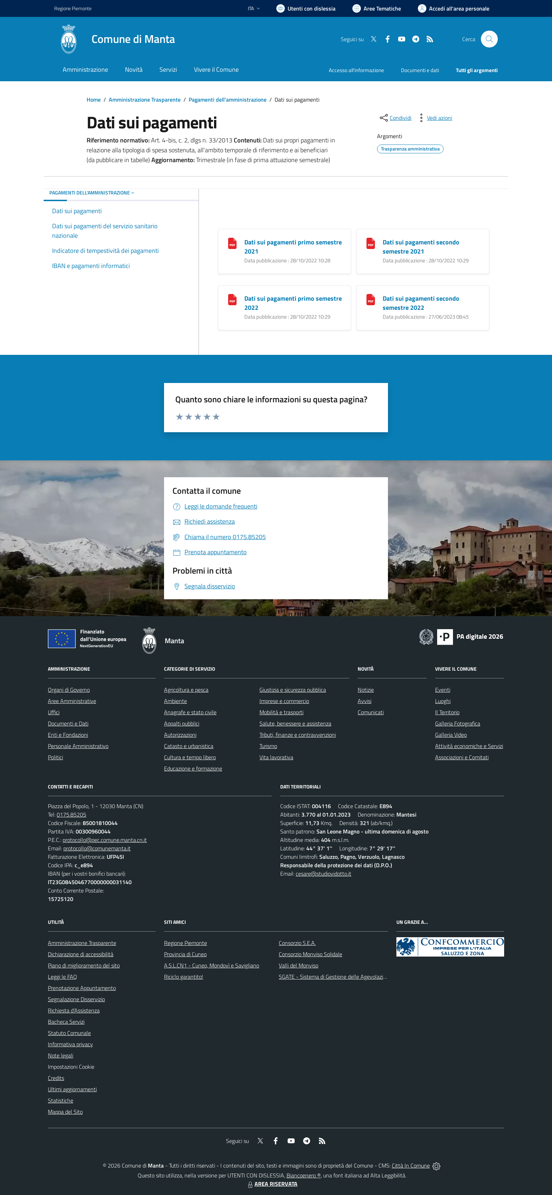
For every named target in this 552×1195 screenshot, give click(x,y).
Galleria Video (451, 734)
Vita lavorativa (276, 757)
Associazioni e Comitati (462, 757)
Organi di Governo (69, 689)
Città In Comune (411, 1165)
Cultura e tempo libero (190, 757)
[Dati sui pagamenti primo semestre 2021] (232, 242)
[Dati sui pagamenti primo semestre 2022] (232, 298)
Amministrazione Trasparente (145, 99)
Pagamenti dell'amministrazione (227, 99)
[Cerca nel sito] (489, 39)
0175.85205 (71, 814)
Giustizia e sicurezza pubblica (292, 689)
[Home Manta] (114, 39)
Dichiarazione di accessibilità (80, 954)
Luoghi (443, 701)
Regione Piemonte (185, 943)
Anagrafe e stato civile (190, 712)
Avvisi (364, 701)
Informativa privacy (70, 1044)
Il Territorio (447, 712)
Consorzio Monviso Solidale (310, 954)
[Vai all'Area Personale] (453, 8)
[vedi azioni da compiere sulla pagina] (434, 117)
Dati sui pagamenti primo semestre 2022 (293, 303)
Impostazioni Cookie (71, 1066)
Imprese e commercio (284, 701)
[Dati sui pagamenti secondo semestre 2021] (370, 242)
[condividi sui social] (395, 117)
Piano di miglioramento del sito (84, 965)
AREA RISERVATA (271, 1184)
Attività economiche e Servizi (469, 746)
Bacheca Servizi (66, 1021)
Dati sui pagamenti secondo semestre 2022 (421, 303)
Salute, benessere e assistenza (295, 723)
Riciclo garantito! (183, 976)
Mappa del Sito (65, 1111)
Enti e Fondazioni (68, 734)
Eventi (442, 689)
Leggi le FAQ (62, 976)
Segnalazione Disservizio (76, 999)
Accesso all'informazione (356, 70)
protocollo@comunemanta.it (97, 848)
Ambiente (175, 701)
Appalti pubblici (181, 723)
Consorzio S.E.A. (297, 943)
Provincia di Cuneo (185, 954)
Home (94, 99)
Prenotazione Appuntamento (82, 988)
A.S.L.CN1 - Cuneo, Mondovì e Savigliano (211, 965)
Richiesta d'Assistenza (74, 1010)
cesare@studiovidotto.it (323, 873)
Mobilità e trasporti (281, 712)
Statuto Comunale (69, 1033)
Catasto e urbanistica (188, 746)
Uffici (53, 712)
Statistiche (60, 1100)
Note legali (60, 1055)
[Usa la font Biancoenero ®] (306, 8)
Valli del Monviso (298, 965)
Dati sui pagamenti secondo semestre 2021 (421, 246)
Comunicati (371, 712)
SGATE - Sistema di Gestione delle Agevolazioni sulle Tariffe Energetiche (363, 976)
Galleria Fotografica (457, 723)
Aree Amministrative (72, 701)
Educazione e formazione (193, 768)
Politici (55, 757)
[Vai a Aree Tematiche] (376, 8)
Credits (56, 1078)
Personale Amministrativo (78, 746)
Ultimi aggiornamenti (72, 1089)
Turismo (268, 746)
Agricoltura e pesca (186, 689)
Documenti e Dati (68, 723)
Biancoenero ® (304, 1175)
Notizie (366, 689)
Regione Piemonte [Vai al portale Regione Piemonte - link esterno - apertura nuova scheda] (73, 8)
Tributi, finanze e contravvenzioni (297, 734)
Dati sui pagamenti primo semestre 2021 (293, 246)
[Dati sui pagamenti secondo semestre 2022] (370, 298)
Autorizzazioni (180, 734)
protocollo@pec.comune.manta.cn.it (105, 840)
